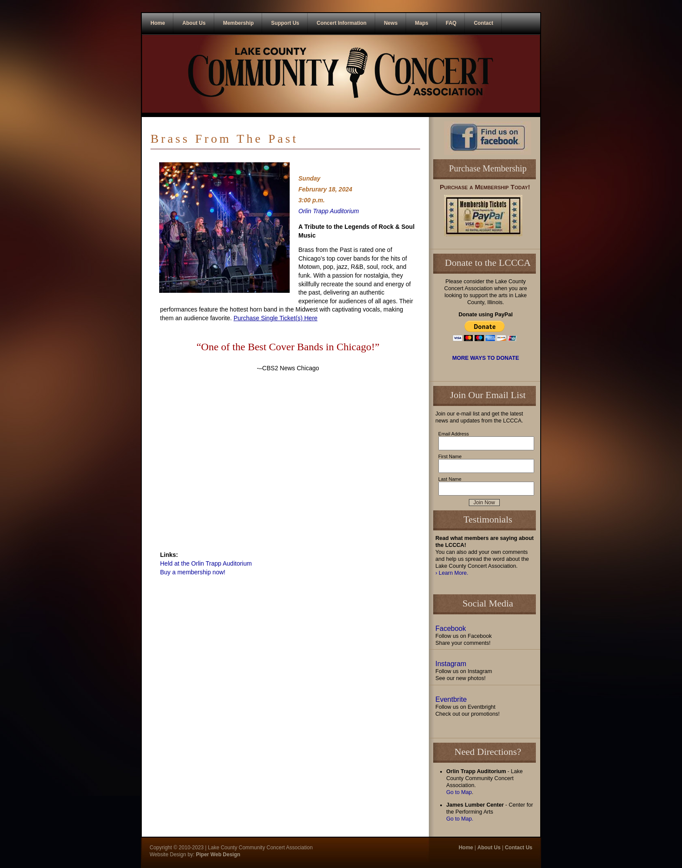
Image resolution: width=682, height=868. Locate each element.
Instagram (450, 663)
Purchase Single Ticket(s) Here (276, 318)
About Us (193, 23)
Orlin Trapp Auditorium (328, 211)
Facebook (450, 628)
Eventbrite (451, 699)
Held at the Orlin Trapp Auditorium (206, 563)
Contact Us (518, 848)
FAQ (451, 23)
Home (157, 23)
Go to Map (459, 792)
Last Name (449, 479)
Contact (483, 23)
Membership (238, 23)
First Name (450, 456)
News (391, 23)
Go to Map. (459, 819)
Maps (421, 23)
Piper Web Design (217, 854)
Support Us (285, 23)
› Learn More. (451, 573)
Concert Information (342, 23)
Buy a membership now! (192, 572)
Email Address (453, 433)
